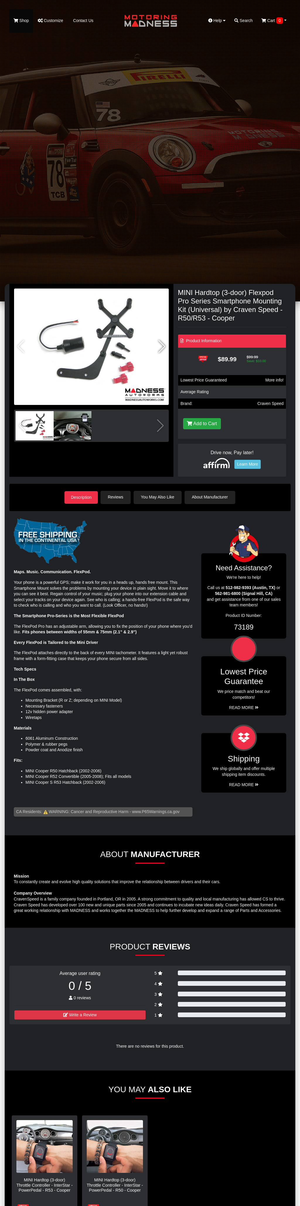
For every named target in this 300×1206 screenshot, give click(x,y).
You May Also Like (158, 497)
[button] (162, 346)
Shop (21, 20)
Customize (50, 20)
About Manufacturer (211, 497)
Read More (244, 707)
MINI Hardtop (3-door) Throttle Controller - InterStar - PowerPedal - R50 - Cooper (115, 1184)
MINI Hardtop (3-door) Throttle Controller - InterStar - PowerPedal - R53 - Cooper (44, 1184)
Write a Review (80, 1014)
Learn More (247, 464)
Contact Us (82, 20)
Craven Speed (270, 403)
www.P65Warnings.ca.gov (156, 811)
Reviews (117, 497)
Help (217, 20)
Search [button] (243, 20)
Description (81, 497)
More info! (274, 380)
